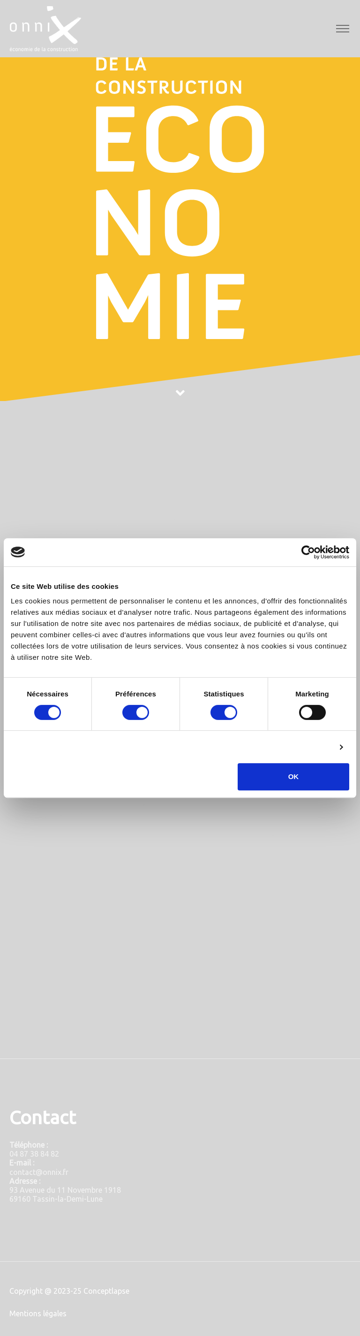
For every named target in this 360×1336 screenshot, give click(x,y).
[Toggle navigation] (342, 29)
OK (293, 776)
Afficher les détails (299, 747)
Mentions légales (38, 1313)
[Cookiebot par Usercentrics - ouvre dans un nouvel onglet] (308, 552)
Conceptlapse (106, 1291)
